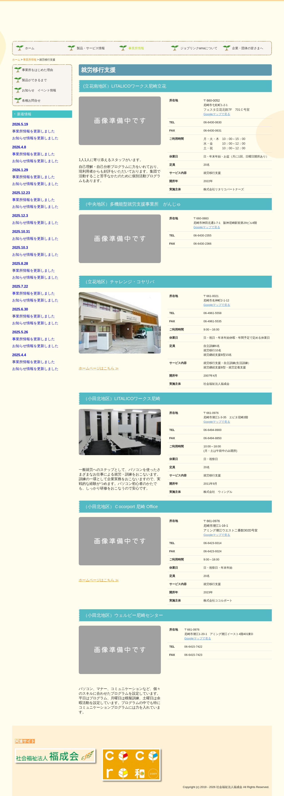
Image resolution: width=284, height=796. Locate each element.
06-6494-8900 (212, 430)
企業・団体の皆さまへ (247, 48)
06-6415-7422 (193, 646)
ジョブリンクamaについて (198, 48)
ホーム (29, 48)
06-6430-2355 (201, 235)
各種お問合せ (31, 100)
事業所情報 (136, 48)
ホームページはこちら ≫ (99, 368)
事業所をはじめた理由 (37, 70)
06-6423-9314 (212, 543)
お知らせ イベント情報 (39, 90)
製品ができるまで (34, 80)
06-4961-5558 (212, 313)
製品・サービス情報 (91, 48)
